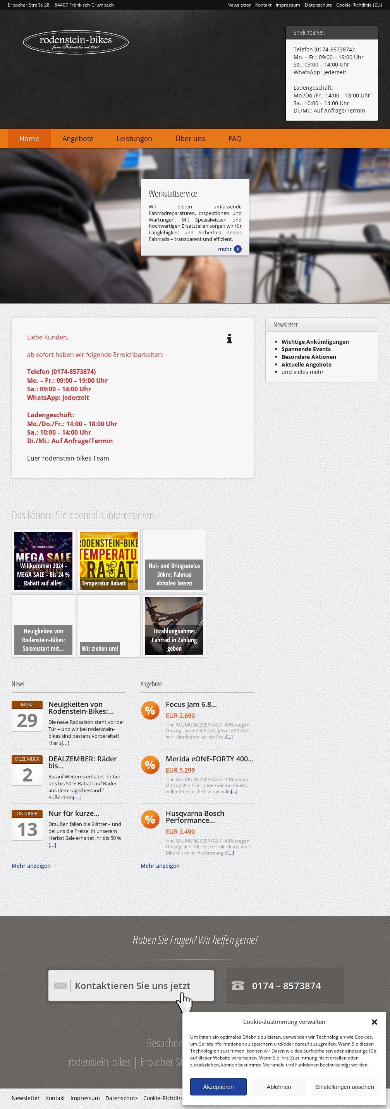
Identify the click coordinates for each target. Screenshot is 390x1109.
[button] (374, 1022)
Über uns (190, 138)
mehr (225, 249)
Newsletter (239, 5)
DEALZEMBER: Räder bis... (82, 762)
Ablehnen (278, 1086)
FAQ (235, 138)
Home (29, 138)
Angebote (77, 138)
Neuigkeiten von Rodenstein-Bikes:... (81, 708)
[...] (65, 742)
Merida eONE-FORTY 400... (210, 758)
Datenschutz (318, 5)
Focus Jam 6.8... (191, 704)
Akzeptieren (218, 1086)
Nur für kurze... (74, 813)
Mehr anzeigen (31, 865)
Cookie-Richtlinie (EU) (359, 5)
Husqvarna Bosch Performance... (195, 817)
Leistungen (134, 138)
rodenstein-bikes (75, 41)
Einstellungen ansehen (344, 1086)
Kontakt (263, 5)
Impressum (288, 5)
